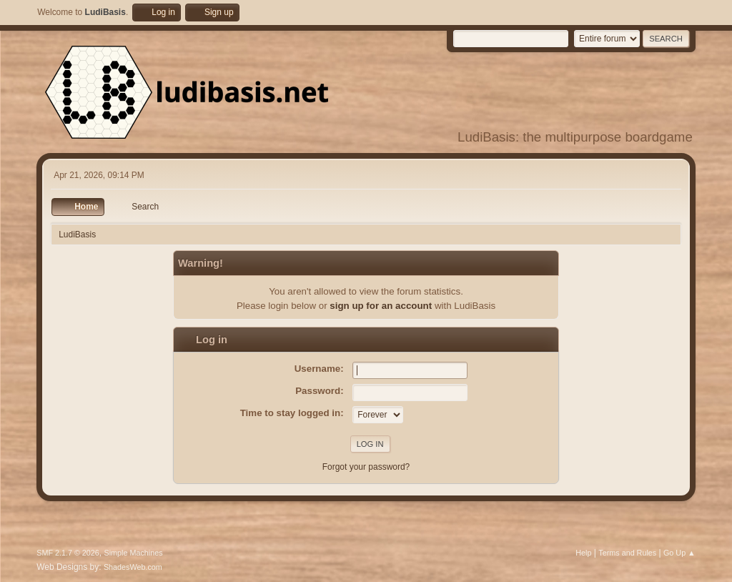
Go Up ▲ (679, 552)
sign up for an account (381, 305)
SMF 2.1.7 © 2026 (67, 552)
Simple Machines (133, 552)
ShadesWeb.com (133, 567)
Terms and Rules (627, 552)
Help (583, 552)
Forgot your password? (366, 467)
